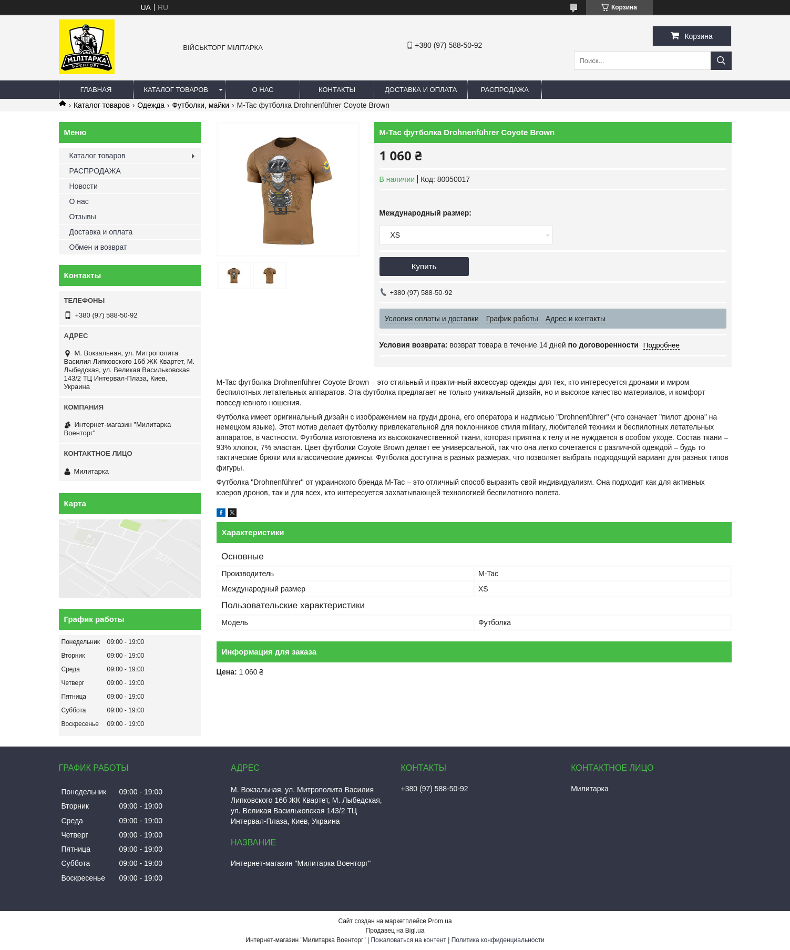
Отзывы (82, 216)
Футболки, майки (200, 105)
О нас (263, 90)
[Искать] (721, 61)
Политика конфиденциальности (498, 940)
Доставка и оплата (421, 90)
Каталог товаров (176, 90)
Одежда (151, 105)
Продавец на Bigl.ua (395, 930)
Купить (424, 266)
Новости (83, 186)
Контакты (337, 90)
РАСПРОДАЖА (505, 90)
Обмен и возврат (98, 247)
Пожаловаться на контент (408, 940)
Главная (96, 90)
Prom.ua (440, 921)
